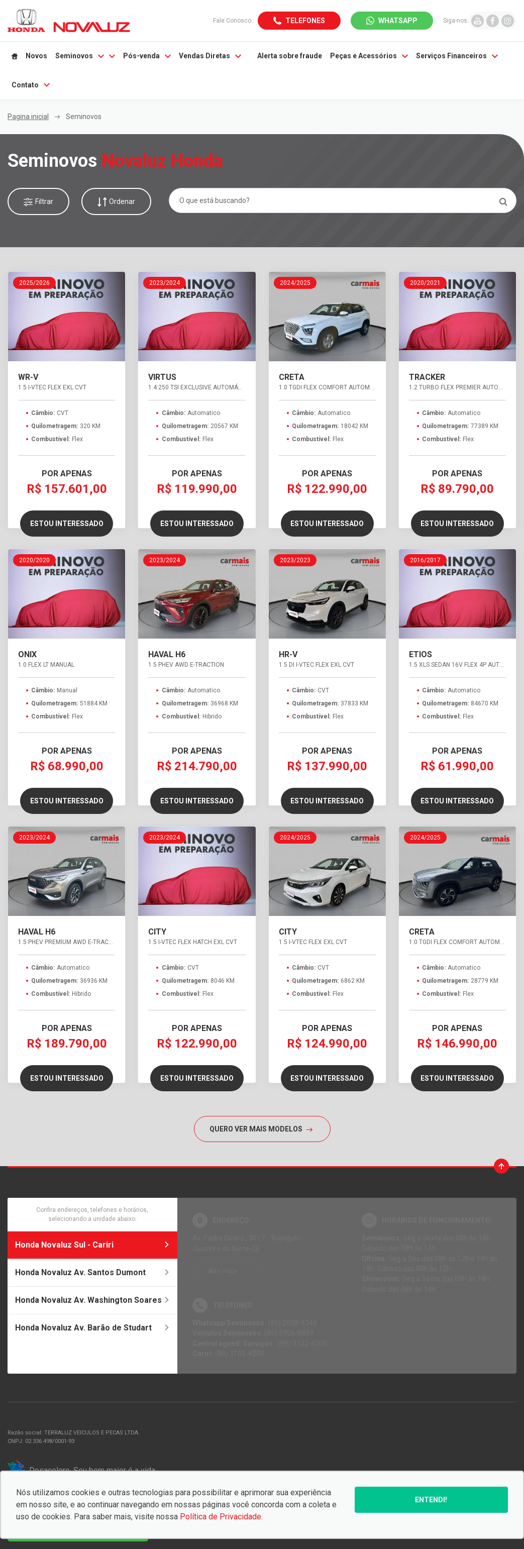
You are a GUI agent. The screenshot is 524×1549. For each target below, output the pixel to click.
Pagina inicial (28, 117)
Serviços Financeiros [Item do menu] (457, 56)
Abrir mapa (223, 1271)
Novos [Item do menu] (36, 56)
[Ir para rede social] (477, 20)
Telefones (305, 21)
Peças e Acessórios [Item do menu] (369, 56)
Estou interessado (66, 524)
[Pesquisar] (503, 202)
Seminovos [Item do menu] (85, 56)
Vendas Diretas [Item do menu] (210, 56)
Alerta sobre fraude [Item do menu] (289, 56)
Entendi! (431, 1500)
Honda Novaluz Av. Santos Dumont (92, 1272)
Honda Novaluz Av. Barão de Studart (92, 1327)
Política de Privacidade (220, 1516)
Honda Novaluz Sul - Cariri (92, 1245)
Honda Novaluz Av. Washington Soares (92, 1300)
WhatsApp (397, 21)
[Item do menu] (15, 56)
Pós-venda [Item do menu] (147, 56)
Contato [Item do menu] (31, 85)
